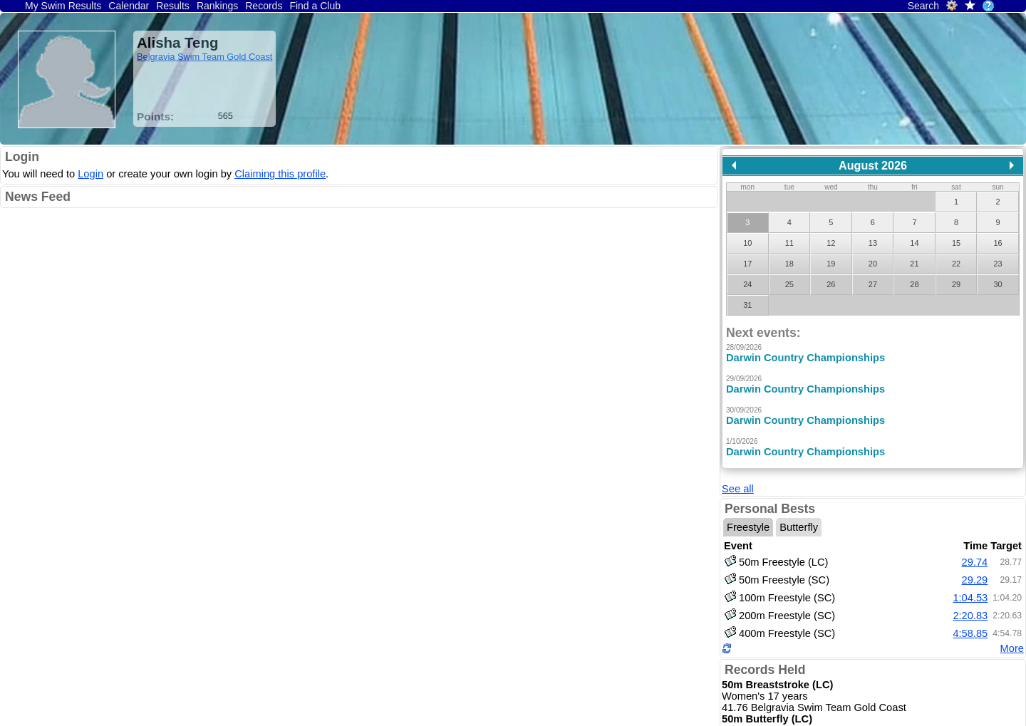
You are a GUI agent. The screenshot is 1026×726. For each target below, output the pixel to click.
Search (923, 5)
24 (747, 284)
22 (956, 263)
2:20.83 (970, 591)
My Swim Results (63, 5)
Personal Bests (770, 485)
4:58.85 (970, 609)
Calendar (128, 5)
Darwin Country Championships (805, 357)
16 (997, 243)
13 (873, 243)
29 (956, 284)
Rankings (217, 5)
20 (873, 263)
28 (914, 284)
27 (873, 284)
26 (830, 284)
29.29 (975, 555)
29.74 (975, 538)
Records (263, 5)
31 (747, 305)
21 (914, 263)
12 (830, 243)
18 (789, 263)
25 (789, 284)
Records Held (765, 646)
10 (747, 243)
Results (173, 5)
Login (22, 157)
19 (830, 263)
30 (997, 284)
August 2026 (873, 165)
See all (738, 465)
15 (956, 243)
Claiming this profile (280, 174)
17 (747, 263)
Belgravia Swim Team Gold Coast (204, 56)
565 (225, 115)
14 (914, 243)
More (1012, 625)
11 (789, 243)
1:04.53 (970, 573)
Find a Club (315, 5)
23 (997, 263)
